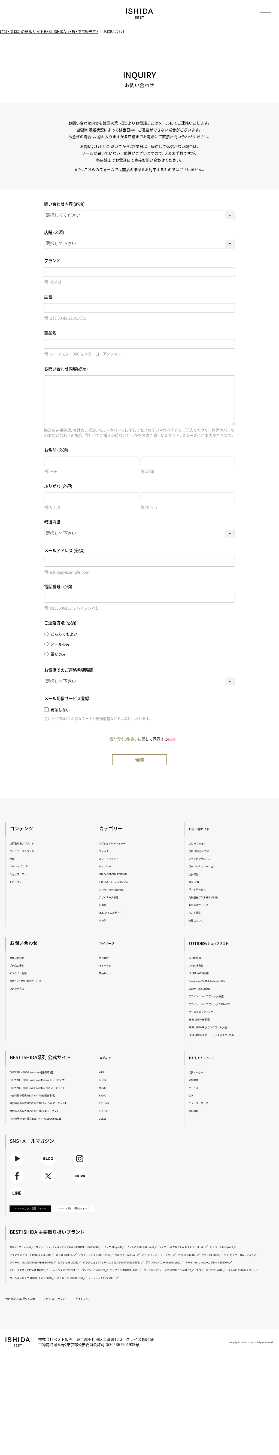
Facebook (23, 1198)
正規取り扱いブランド (30, 843)
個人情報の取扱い (123, 740)
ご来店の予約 (23, 966)
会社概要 (194, 1080)
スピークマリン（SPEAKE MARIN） (110, 1319)
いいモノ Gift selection (118, 890)
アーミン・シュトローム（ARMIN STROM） (45, 1319)
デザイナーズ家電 (114, 897)
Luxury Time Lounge (204, 989)
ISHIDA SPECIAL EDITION (121, 874)
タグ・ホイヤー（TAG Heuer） (241, 1304)
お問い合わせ (23, 958)
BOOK (105, 1080)
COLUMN (108, 1103)
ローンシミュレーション (206, 867)
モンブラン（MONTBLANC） (34, 1327)
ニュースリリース (201, 1103)
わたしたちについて (208, 1058)
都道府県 (52, 523)
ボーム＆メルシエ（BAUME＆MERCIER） (44, 1334)
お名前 (56, 451)
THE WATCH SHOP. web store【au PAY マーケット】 (53, 1093)
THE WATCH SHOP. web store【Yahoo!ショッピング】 (52, 1083)
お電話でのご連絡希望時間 (68, 671)
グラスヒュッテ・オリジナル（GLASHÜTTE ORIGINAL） (161, 1311)
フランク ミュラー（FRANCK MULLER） (157, 1296)
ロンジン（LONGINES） (205, 1319)
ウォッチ (107, 851)
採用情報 (194, 1111)
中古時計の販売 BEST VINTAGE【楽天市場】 (46, 1101)
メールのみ (60, 645)
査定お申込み (23, 989)
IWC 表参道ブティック (205, 1012)
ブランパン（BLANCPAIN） (203, 1288)
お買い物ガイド (204, 829)
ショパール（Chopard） (103, 1296)
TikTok (84, 1198)
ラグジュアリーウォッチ (119, 843)
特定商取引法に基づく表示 (29, 1355)
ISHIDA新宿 (196, 958)
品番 (48, 297)
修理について (198, 921)
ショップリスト (24, 874)
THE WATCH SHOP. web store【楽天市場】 (45, 1073)
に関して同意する (142, 740)
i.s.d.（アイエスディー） (118, 913)
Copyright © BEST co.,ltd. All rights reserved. (237, 1399)
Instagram (84, 1174)
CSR (191, 1096)
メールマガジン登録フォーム (33, 1246)
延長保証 (194, 874)
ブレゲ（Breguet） (164, 1288)
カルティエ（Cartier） (28, 1288)
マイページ (111, 943)
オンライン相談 (24, 973)
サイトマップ (113, 1355)
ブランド (52, 261)
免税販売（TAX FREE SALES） (210, 897)
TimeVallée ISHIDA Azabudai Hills (215, 981)
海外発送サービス (201, 905)
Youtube (23, 1174)
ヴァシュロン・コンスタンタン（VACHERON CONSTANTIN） (97, 1288)
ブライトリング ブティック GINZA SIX (217, 1004)
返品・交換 (195, 882)
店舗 (54, 233)
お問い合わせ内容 (66, 370)
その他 (105, 921)
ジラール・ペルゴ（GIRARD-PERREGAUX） (45, 1311)
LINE (23, 1223)
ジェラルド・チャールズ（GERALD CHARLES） (97, 1327)
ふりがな (58, 487)
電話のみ (58, 655)
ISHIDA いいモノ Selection (121, 882)
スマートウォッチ (114, 859)
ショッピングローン (203, 859)
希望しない (60, 710)
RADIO (105, 1096)
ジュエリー (108, 867)
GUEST (106, 1119)
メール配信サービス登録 (66, 699)
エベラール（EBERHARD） (158, 1327)
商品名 (50, 333)
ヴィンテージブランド (30, 851)
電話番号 (58, 587)
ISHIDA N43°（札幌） (203, 973)
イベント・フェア (25, 867)
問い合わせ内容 (64, 205)
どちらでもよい (64, 634)
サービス (194, 1088)
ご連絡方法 (60, 623)
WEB (104, 1073)
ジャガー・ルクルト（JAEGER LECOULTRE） (46, 1296)
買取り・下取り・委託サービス (35, 981)
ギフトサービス (199, 890)
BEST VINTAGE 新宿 (203, 1020)
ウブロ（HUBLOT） (167, 1304)
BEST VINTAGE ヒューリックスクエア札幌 (221, 1035)
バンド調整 (196, 913)
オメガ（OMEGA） (206, 1296)
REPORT (107, 1111)
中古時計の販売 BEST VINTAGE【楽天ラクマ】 (48, 1121)
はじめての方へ (199, 843)
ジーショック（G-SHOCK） (146, 1334)
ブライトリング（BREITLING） (35, 1304)
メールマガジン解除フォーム (75, 1246)
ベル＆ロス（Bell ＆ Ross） (203, 1327)
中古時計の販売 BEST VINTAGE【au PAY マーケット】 (51, 1111)
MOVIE (105, 1088)
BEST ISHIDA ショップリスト (218, 943)
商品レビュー (110, 973)
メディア (109, 1058)
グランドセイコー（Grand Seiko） (235, 1311)
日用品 (105, 905)
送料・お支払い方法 (202, 851)
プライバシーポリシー (76, 1355)
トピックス (21, 882)
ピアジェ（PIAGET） (98, 1311)
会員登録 (107, 958)
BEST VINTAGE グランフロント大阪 (216, 1027)
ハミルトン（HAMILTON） (101, 1334)
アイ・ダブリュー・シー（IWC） (125, 1304)
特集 (15, 859)
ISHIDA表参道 (198, 966)
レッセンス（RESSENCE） (162, 1319)
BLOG (54, 1174)
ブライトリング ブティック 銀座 (212, 997)
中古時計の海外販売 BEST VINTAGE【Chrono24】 (51, 1129)
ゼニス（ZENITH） (200, 1304)
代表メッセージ (199, 1073)
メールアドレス (64, 551)
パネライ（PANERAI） (80, 1304)
